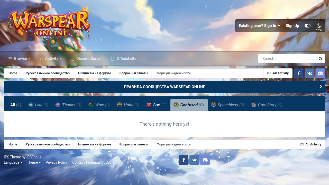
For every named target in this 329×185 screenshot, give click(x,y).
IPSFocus (33, 157)
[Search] (272, 58)
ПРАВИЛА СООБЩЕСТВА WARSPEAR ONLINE (164, 87)
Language (13, 162)
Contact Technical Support (93, 162)
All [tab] (15, 105)
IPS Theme (12, 157)
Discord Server (88, 58)
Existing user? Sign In (259, 25)
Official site (126, 58)
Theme (34, 162)
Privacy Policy (57, 162)
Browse (20, 58)
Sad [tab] (156, 104)
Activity (51, 58)
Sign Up (292, 25)
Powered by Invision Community (300, 160)
